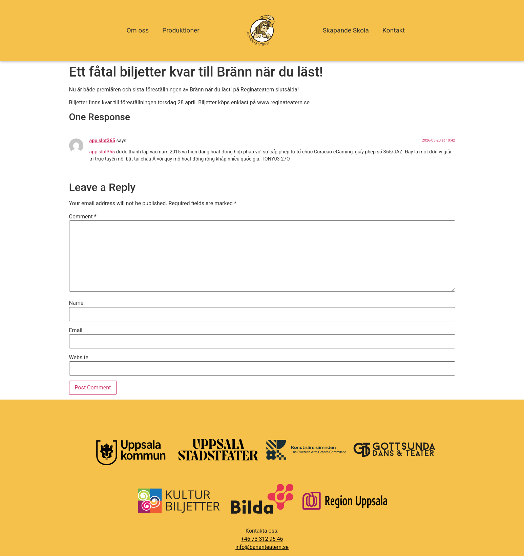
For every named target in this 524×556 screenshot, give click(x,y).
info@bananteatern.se (262, 547)
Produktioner (181, 30)
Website (78, 357)
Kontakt (393, 30)
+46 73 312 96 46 (262, 539)
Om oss (138, 30)
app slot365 (102, 141)
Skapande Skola (346, 30)
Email (76, 330)
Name (76, 303)
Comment (83, 216)
